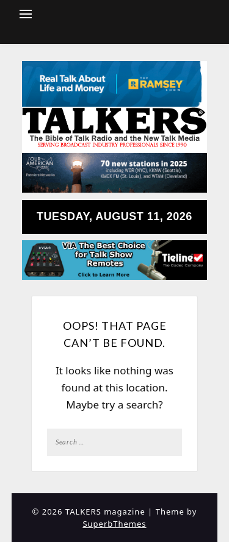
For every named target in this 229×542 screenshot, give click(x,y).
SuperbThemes (114, 523)
